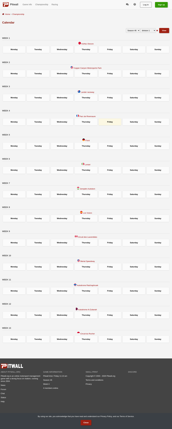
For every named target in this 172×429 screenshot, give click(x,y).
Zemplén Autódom (87, 189)
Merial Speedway (87, 261)
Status (3, 397)
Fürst (87, 140)
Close (86, 422)
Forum (3, 389)
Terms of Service (127, 416)
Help (3, 401)
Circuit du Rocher (87, 334)
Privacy (89, 384)
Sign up (161, 5)
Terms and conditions (94, 380)
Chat (3, 393)
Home (7, 14)
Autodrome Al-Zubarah (87, 310)
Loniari (87, 164)
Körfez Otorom (87, 44)
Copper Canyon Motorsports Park (87, 68)
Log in (146, 5)
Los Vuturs (87, 213)
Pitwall (14, 4)
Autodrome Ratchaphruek (87, 285)
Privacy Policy (106, 416)
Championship (18, 14)
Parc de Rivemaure (88, 116)
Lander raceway (87, 92)
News (3, 385)
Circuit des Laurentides (87, 237)
